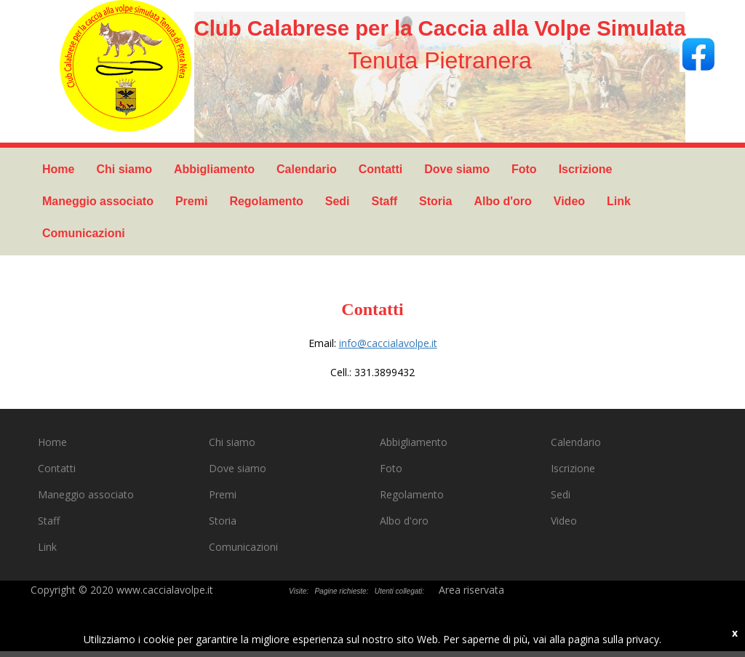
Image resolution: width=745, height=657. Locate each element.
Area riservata (471, 590)
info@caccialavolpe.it (388, 343)
